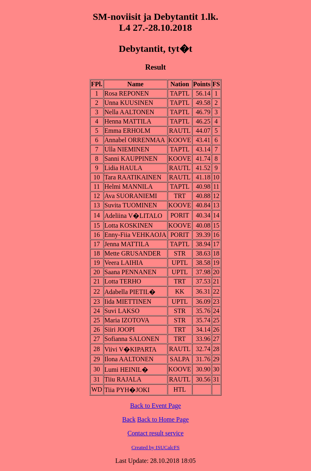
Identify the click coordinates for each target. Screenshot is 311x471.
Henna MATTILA (127, 121)
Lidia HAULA (123, 167)
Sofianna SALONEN (132, 338)
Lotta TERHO (122, 281)
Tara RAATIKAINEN (133, 177)
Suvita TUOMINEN (130, 205)
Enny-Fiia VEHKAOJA (135, 234)
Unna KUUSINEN (128, 102)
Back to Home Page (163, 419)
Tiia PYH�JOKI (127, 389)
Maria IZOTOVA (126, 320)
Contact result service (156, 433)
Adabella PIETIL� (130, 291)
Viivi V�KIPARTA (130, 349)
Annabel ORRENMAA (134, 139)
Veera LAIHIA (123, 262)
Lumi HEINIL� (126, 369)
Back (129, 419)
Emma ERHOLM (127, 130)
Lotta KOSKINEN (128, 225)
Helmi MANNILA (128, 186)
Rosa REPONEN (126, 93)
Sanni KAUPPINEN (131, 158)
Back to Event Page (155, 405)
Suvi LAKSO (122, 310)
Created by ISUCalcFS (155, 447)
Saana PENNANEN (130, 272)
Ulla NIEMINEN (126, 149)
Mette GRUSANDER (132, 253)
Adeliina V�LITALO (133, 215)
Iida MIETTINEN (127, 301)
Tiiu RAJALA (122, 379)
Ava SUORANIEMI (130, 195)
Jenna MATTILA (126, 244)
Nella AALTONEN (129, 112)
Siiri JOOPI (119, 329)
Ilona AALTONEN (128, 359)
